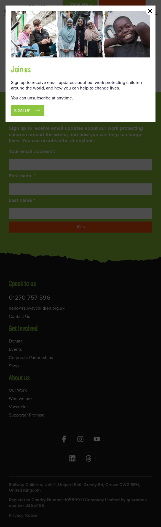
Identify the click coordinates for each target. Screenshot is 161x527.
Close (150, 11)
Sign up (22, 110)
